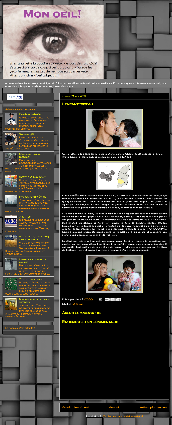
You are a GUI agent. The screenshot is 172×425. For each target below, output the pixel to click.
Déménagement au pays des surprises (34, 301)
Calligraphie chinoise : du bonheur (32, 261)
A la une (78, 304)
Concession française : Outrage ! (31, 155)
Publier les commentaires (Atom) (123, 416)
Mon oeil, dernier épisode (32, 196)
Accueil (114, 407)
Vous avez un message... (32, 279)
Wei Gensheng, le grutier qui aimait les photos (34, 238)
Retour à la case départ (32, 176)
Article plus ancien (153, 407)
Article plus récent (75, 407)
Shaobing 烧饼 (26, 134)
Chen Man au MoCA (30, 114)
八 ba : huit (25, 216)
